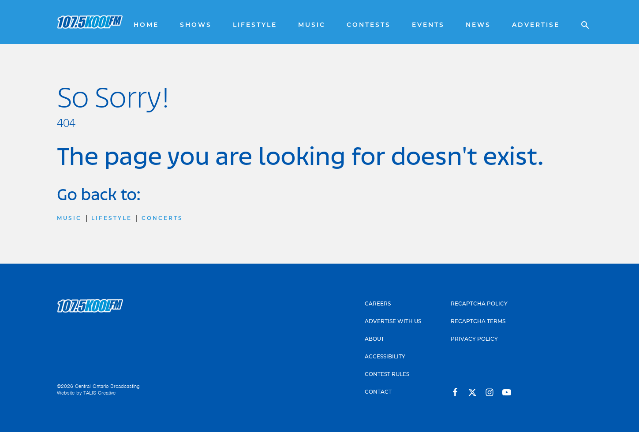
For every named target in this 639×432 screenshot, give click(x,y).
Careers (378, 303)
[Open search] (580, 22)
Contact (378, 391)
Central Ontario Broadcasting (107, 386)
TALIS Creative (99, 392)
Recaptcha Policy (479, 303)
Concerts (162, 218)
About (374, 338)
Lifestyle (255, 25)
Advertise (536, 25)
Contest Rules (387, 374)
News (478, 25)
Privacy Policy (474, 338)
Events (428, 25)
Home (146, 25)
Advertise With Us (393, 321)
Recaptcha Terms (478, 321)
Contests (369, 25)
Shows (196, 25)
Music (311, 25)
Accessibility (385, 356)
